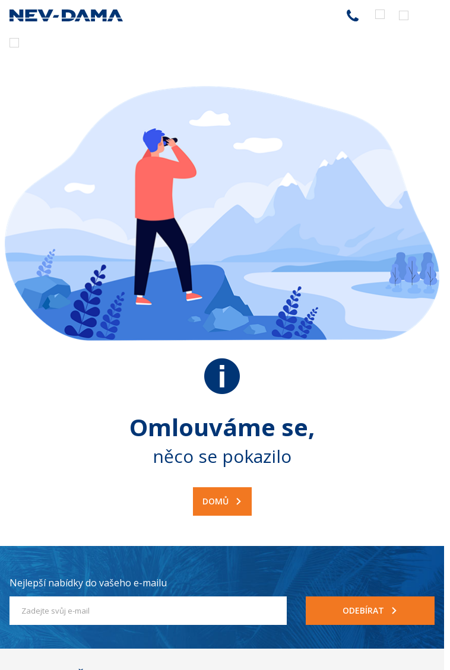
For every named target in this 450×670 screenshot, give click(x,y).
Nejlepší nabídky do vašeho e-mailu (88, 582)
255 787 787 (353, 15)
